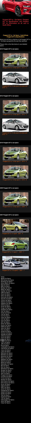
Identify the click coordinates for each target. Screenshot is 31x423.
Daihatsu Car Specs (6, 303)
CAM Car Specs (5, 292)
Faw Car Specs (5, 311)
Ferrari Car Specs (6, 312)
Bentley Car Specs (6, 288)
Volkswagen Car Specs (7, 400)
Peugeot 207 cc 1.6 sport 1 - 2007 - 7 (15, 251)
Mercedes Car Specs (7, 364)
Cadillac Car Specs (6, 291)
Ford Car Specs (5, 316)
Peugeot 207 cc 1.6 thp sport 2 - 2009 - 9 (15, 205)
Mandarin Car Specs (6, 354)
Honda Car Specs (6, 331)
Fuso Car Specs (5, 320)
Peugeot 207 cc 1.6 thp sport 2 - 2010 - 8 (15, 179)
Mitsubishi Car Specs (7, 368)
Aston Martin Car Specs (7, 283)
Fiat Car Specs (5, 314)
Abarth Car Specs (6, 278)
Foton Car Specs (5, 317)
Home (2, 277)
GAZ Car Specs (5, 322)
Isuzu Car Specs (5, 337)
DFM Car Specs (5, 305)
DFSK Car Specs (5, 306)
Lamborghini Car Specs (7, 347)
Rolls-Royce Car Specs (7, 382)
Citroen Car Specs (6, 300)
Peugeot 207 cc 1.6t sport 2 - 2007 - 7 (15, 269)
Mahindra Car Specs (6, 353)
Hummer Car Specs (6, 333)
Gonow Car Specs (6, 325)
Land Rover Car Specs (7, 348)
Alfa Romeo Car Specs (7, 280)
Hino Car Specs (5, 330)
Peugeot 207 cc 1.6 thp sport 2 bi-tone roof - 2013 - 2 (15, 86)
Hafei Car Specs (5, 328)
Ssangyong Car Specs (7, 390)
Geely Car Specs (5, 323)
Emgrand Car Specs (6, 309)
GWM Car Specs (5, 326)
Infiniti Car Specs (6, 336)
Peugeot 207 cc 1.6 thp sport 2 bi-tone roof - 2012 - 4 (15, 133)
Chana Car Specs (6, 294)
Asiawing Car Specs (6, 281)
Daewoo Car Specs (6, 302)
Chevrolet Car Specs (7, 297)
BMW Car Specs (5, 289)
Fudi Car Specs (5, 319)
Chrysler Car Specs (6, 298)
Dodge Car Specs (6, 308)
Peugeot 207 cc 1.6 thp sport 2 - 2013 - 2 (15, 66)
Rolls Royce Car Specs (7, 381)
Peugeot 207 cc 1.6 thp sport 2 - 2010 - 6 (15, 160)
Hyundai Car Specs (6, 334)
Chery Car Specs (5, 295)
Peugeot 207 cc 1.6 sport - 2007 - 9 (15, 232)
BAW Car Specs (5, 286)
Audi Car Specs (5, 284)
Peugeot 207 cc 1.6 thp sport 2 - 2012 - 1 (15, 113)
